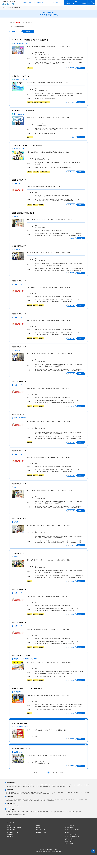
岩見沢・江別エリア (22, 813)
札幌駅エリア (16, 785)
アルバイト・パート (28, 806)
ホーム (19, 3)
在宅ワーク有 (43, 800)
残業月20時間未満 (68, 799)
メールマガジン (40, 827)
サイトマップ (10, 836)
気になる (38, 825)
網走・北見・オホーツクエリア (58, 811)
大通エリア (22, 785)
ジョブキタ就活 (69, 843)
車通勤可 (86, 799)
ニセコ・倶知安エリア (79, 811)
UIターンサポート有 (35, 800)
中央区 (10, 785)
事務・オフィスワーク (13, 792)
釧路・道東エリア (52, 786)
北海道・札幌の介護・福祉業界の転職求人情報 (15, 814)
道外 (69, 786)
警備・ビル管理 (42, 793)
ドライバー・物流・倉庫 (84, 792)
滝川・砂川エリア (18, 786)
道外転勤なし (80, 799)
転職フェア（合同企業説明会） (14, 827)
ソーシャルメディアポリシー (72, 834)
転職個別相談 (10, 834)
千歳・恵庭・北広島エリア (11, 813)
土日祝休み (25, 799)
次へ (61, 772)
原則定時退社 (60, 799)
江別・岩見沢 (77, 785)
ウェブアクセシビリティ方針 (72, 830)
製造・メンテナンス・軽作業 (32, 793)
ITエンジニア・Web (23, 792)
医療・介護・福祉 (32, 792)
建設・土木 (7, 793)
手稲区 (35, 785)
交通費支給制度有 (9, 800)
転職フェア (32, 3)
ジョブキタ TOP (6, 7)
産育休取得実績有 (50, 800)
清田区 (50, 785)
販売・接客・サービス (62, 792)
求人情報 (25, 3)
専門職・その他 (50, 793)
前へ (35, 772)
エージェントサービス (56, 3)
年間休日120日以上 (41, 799)
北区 (26, 785)
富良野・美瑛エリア (70, 811)
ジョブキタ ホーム (9, 822)
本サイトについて (69, 825)
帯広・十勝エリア (44, 786)
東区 (29, 785)
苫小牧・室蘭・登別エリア (36, 811)
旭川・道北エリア (27, 786)
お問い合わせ (68, 841)
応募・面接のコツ (40, 830)
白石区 (38, 785)
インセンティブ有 (26, 800)
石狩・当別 (58, 785)
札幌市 (6, 785)
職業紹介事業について (70, 839)
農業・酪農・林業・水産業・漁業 (18, 793)
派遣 (15, 806)
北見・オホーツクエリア (62, 786)
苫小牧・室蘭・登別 (9, 786)
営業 (6, 792)
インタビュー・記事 (41, 832)
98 (56, 772)
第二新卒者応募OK (18, 799)
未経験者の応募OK (9, 799)
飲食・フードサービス (73, 792)
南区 (53, 785)
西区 (32, 785)
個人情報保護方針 (69, 827)
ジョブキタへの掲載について (72, 836)
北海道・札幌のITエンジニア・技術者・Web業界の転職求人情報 (67, 813)
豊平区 (46, 785)
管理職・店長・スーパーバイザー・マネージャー (47, 792)
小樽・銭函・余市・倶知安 (67, 785)
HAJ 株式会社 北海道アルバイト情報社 (48, 849)
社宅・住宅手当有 (17, 800)
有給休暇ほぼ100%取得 (51, 799)
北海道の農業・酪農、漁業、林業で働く (44, 813)
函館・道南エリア (35, 786)
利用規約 (67, 832)
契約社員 (11, 806)
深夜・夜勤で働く (32, 799)
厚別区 (42, 785)
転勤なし (74, 799)
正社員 (6, 806)
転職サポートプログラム (43, 3)
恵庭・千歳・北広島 (85, 785)
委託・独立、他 (20, 806)
